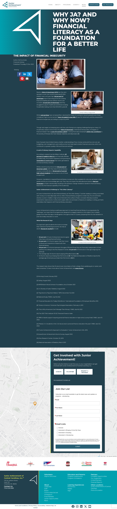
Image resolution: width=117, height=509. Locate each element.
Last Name (59, 415)
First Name (59, 407)
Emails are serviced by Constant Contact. (69, 442)
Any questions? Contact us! (62, 380)
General (60, 427)
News (84, 4)
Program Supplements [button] (75, 476)
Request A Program (84, 371)
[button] (73, 506)
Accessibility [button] (41, 505)
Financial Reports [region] (96, 482)
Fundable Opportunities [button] (99, 476)
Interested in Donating (64, 432)
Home (50, 4)
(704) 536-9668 (9, 488)
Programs (67, 4)
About (57, 4)
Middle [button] (70, 488)
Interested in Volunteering (65, 435)
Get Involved (108, 4)
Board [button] (46, 490)
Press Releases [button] (49, 496)
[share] (19, 74)
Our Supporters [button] (96, 478)
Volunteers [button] (48, 474)
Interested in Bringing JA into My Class (69, 430)
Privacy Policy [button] (33, 505)
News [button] (46, 500)
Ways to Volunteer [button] (50, 476)
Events (75, 4)
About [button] (46, 485)
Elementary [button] (71, 486)
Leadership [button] (47, 486)
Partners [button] (94, 474)
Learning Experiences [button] (76, 485)
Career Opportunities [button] (51, 498)
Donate (58, 371)
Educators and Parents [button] (76, 474)
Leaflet (98, 456)
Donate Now (94, 4)
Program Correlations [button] (75, 478)
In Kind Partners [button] (96, 480)
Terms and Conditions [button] (21, 505)
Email (57, 399)
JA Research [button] (48, 494)
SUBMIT (77, 446)
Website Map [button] (50, 505)
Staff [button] (45, 488)
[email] (27, 79)
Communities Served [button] (51, 492)
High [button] (69, 490)
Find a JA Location (96, 490)
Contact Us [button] (8, 486)
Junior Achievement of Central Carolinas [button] (101, 487)
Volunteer (70, 371)
